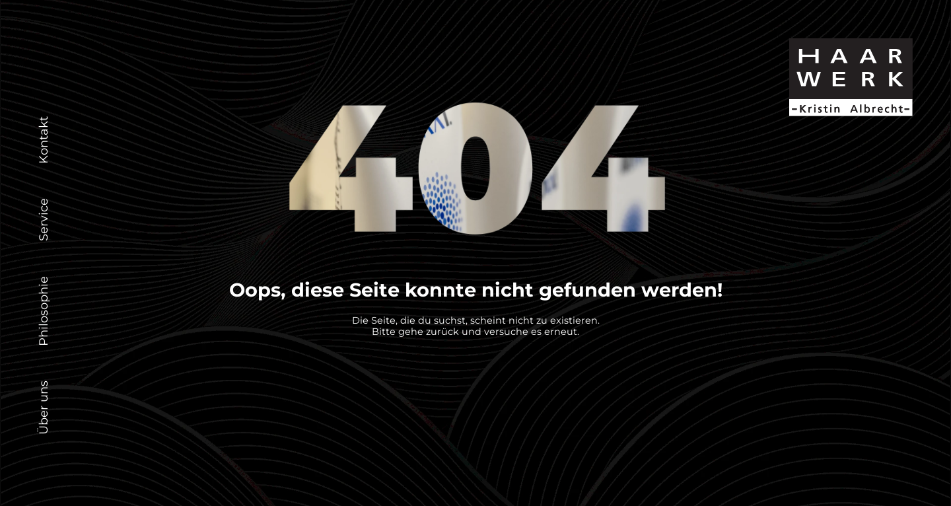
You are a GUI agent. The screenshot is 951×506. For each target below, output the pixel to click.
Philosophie (43, 310)
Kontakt (43, 140)
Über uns (43, 407)
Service (43, 219)
